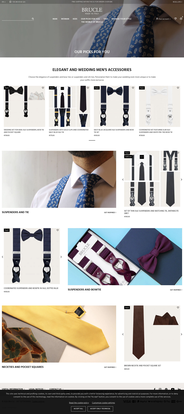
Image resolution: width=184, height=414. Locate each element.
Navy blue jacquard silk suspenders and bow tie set (114, 131)
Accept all (78, 408)
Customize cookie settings (103, 402)
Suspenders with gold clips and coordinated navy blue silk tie (68, 131)
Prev (122, 179)
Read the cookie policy (79, 402)
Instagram (160, 389)
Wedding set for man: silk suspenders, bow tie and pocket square (24, 131)
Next (181, 179)
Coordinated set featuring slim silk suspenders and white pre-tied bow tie (155, 131)
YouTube (172, 389)
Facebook (154, 389)
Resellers (177, 2)
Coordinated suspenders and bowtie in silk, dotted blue (31, 288)
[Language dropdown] (4, 2)
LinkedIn (179, 389)
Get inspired (109, 212)
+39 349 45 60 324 (18, 2)
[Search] (18, 19)
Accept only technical (100, 408)
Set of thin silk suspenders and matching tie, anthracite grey (151, 212)
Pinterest (166, 389)
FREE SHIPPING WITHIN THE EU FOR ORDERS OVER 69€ (92, 1)
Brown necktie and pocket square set (142, 365)
